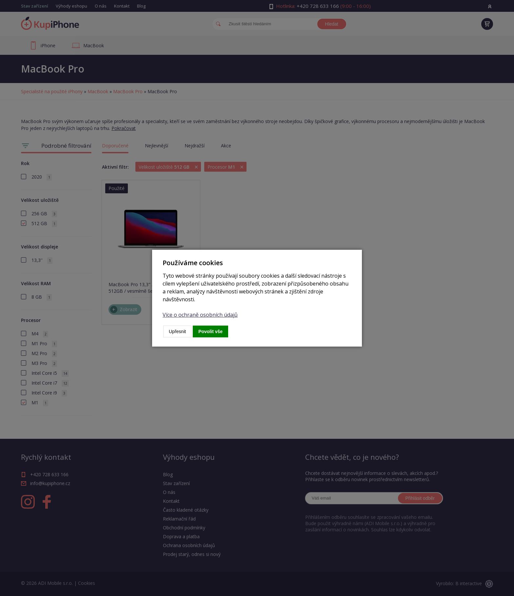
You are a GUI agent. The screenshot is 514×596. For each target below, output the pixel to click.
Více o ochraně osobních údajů (200, 314)
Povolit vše (210, 331)
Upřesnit (177, 331)
